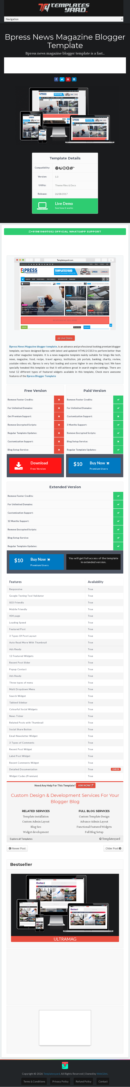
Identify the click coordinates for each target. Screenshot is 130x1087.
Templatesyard (109, 839)
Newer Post (17, 848)
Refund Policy (83, 1081)
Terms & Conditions (34, 1081)
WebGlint (102, 1073)
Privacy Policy (60, 1081)
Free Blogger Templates (24, 1047)
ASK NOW (85, 785)
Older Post (113, 848)
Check (115, 769)
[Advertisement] (65, 65)
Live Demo (65, 338)
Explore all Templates (21, 838)
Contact (103, 1081)
